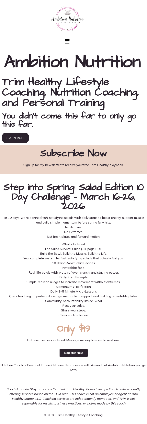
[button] (67, 41)
